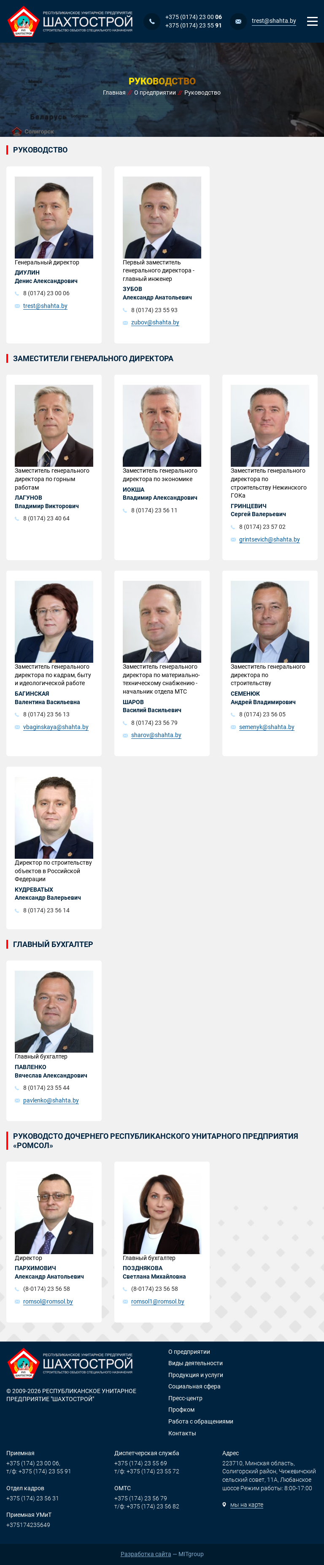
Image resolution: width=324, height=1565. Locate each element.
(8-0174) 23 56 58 (46, 1288)
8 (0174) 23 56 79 (154, 722)
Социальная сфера (194, 1386)
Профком (181, 1409)
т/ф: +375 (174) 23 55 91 (38, 1471)
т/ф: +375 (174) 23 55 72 (146, 1471)
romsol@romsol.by (48, 1301)
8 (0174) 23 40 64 (46, 518)
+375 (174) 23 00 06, (33, 1463)
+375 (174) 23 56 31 (32, 1498)
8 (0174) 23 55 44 (46, 1087)
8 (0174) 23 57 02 (262, 526)
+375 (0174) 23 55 (193, 25)
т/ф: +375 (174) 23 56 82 (146, 1506)
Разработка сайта (146, 1554)
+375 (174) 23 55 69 (140, 1463)
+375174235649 (28, 1524)
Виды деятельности (195, 1363)
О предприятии (189, 1351)
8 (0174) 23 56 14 (46, 910)
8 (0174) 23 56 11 (154, 510)
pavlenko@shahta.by (51, 1100)
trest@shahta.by (274, 20)
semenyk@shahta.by (266, 727)
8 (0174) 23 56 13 (46, 714)
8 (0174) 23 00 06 (46, 293)
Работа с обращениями (200, 1421)
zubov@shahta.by (155, 322)
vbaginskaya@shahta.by (56, 727)
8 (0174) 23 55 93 (154, 310)
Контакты (182, 1433)
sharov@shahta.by (156, 735)
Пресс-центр (185, 1398)
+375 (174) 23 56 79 (140, 1498)
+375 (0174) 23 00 (193, 17)
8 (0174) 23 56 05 (262, 714)
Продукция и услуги (195, 1375)
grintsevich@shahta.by (269, 539)
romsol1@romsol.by (157, 1301)
